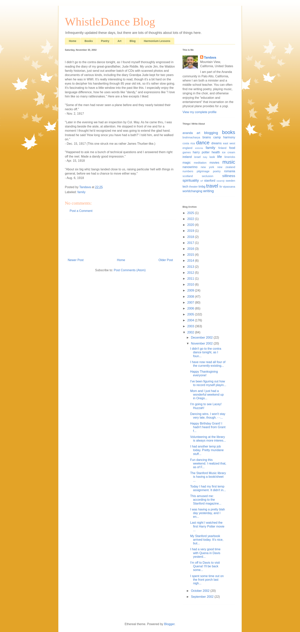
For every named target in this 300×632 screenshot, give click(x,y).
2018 (191, 236)
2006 (191, 308)
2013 (191, 266)
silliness (228, 176)
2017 (191, 242)
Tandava (210, 57)
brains (206, 137)
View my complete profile (200, 112)
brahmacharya (191, 137)
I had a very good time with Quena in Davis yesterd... (205, 553)
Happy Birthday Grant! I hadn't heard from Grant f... (207, 427)
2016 (191, 248)
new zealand (226, 167)
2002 (191, 332)
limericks (229, 156)
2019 (191, 230)
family (81, 192)
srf (201, 180)
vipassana (229, 186)
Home (72, 40)
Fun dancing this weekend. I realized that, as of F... (208, 463)
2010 (191, 284)
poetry (217, 171)
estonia (199, 148)
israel (197, 156)
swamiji (221, 180)
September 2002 (202, 596)
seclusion (207, 176)
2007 (191, 302)
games (187, 152)
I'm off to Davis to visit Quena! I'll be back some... (205, 566)
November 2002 (202, 343)
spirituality (191, 180)
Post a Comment (81, 210)
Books (89, 40)
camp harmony (224, 137)
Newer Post (76, 260)
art (198, 133)
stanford (209, 180)
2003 (191, 326)
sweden (230, 180)
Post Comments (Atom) (130, 270)
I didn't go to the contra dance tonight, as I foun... (205, 352)
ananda (188, 133)
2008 (191, 296)
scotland (188, 176)
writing (208, 191)
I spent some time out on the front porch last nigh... (207, 579)
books (228, 132)
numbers (188, 171)
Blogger (169, 624)
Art (119, 40)
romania (229, 171)
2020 (191, 224)
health (216, 152)
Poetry (105, 40)
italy (205, 157)
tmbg (202, 186)
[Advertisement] (120, 237)
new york (207, 167)
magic (187, 162)
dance (203, 142)
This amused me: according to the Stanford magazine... (205, 499)
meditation (200, 162)
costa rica (189, 143)
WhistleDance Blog (110, 21)
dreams (216, 143)
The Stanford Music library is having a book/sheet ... (208, 476)
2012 (191, 272)
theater (193, 186)
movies (214, 162)
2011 (191, 278)
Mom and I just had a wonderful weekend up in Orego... (207, 394)
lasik (212, 156)
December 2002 (202, 337)
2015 (191, 254)
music (228, 162)
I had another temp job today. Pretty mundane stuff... (207, 450)
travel (212, 186)
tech (185, 186)
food (232, 147)
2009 (191, 290)
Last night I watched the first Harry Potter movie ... (207, 526)
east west (229, 143)
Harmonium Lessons (157, 40)
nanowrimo (190, 167)
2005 (191, 314)
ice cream (228, 152)
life (219, 157)
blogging (211, 133)
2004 (191, 320)
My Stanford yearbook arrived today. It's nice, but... (206, 539)
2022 (191, 218)
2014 (191, 260)
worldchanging (192, 191)
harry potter (201, 152)
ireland (187, 156)
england (187, 147)
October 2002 (200, 590)
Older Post (165, 260)
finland (222, 147)
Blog (133, 40)
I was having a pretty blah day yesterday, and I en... (207, 513)
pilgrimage (203, 171)
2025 (191, 213)
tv (220, 186)
